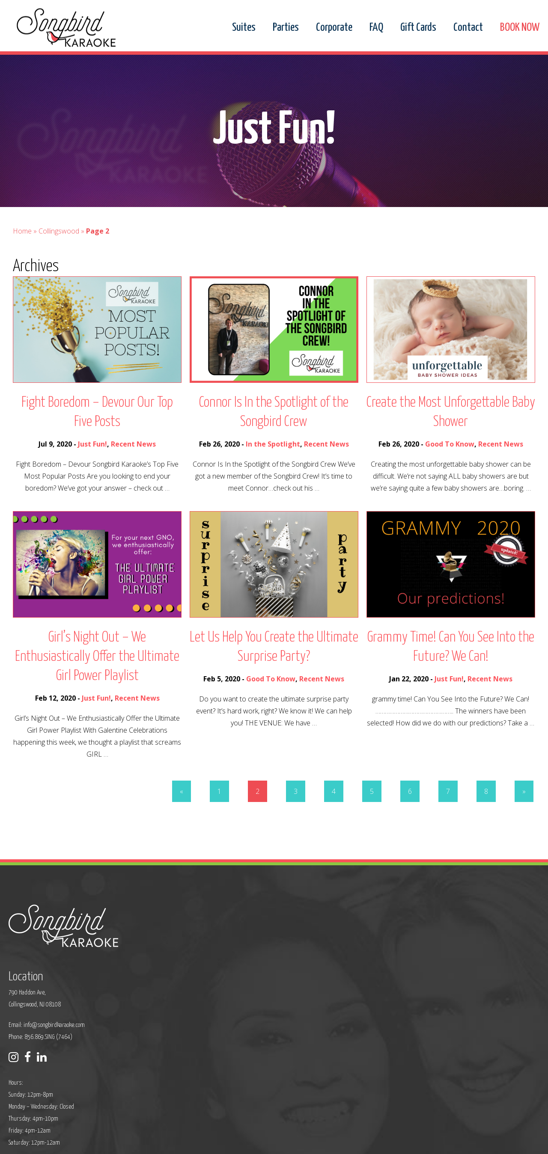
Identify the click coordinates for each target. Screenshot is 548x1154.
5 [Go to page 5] (372, 810)
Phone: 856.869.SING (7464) (220, 983)
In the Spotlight (273, 463)
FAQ (376, 27)
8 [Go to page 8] (486, 810)
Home (22, 249)
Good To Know (449, 463)
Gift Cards (418, 27)
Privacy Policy (195, 1141)
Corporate (334, 27)
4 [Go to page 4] (334, 810)
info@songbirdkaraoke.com (234, 971)
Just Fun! (92, 463)
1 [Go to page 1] (219, 810)
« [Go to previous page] (181, 810)
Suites (244, 27)
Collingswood (59, 249)
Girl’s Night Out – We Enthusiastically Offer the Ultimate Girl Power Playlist (97, 675)
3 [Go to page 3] (296, 810)
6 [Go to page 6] (410, 810)
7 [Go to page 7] (448, 810)
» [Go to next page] (524, 810)
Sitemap (227, 1141)
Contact (468, 27)
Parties (286, 27)
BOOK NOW (519, 27)
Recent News (133, 463)
